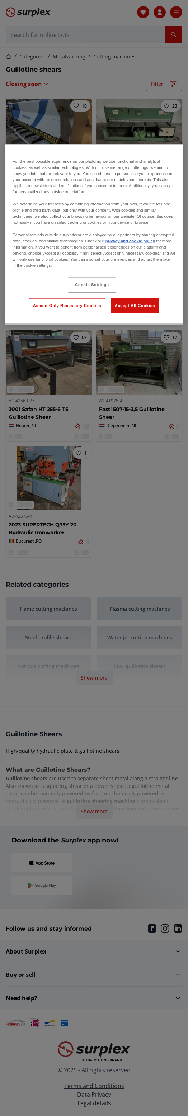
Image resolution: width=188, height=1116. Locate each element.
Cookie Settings (92, 285)
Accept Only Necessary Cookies (67, 305)
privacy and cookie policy (130, 240)
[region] (94, 234)
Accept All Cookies (134, 305)
